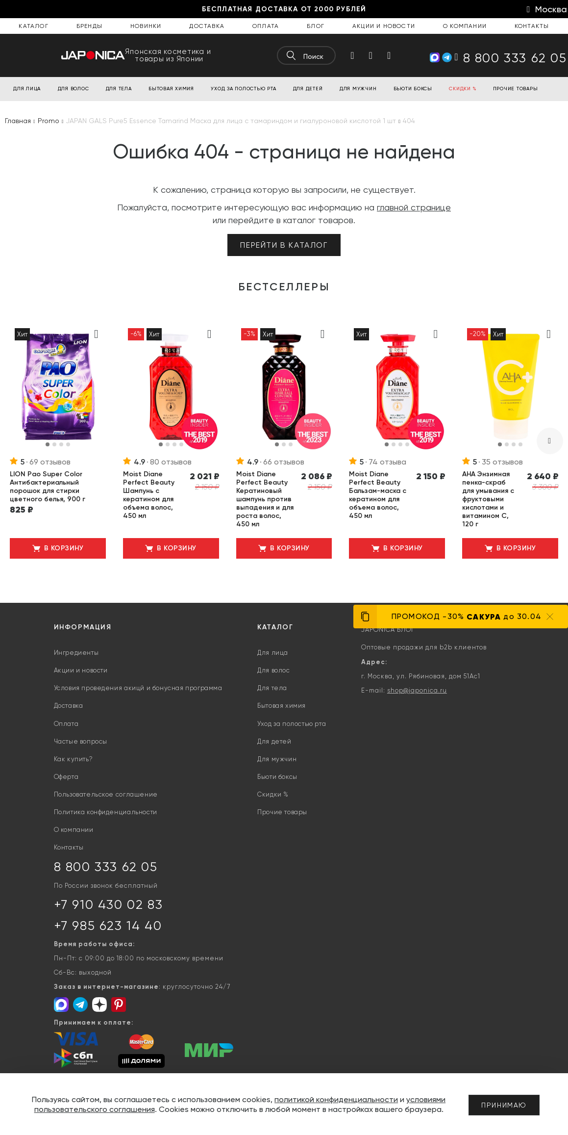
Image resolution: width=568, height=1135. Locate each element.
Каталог (33, 26)
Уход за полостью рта (291, 723)
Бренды (89, 26)
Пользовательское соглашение (106, 794)
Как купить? (73, 759)
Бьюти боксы (277, 776)
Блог (315, 26)
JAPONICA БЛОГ (388, 629)
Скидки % (273, 794)
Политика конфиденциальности (105, 812)
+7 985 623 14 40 (108, 925)
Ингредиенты (76, 652)
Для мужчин (276, 759)
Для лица (272, 652)
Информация (83, 627)
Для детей (274, 741)
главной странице (414, 207)
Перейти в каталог (283, 245)
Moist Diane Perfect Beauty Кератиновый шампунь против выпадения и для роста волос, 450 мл (265, 499)
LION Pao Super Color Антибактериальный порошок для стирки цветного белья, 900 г (47, 486)
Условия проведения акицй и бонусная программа (138, 688)
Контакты (532, 26)
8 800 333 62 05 (106, 866)
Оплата (265, 26)
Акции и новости (383, 26)
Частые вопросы (80, 741)
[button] (47, 444)
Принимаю (504, 1105)
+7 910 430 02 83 (108, 904)
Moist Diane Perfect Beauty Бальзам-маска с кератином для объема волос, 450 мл (377, 495)
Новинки (145, 26)
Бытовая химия (281, 705)
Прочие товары (282, 812)
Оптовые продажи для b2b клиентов (424, 647)
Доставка (206, 26)
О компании (465, 26)
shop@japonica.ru (417, 690)
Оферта (66, 776)
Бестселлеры (284, 287)
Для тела (272, 688)
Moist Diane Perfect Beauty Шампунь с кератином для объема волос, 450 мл (148, 495)
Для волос (273, 670)
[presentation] (550, 441)
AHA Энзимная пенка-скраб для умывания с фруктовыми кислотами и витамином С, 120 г (488, 499)
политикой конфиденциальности (336, 1099)
